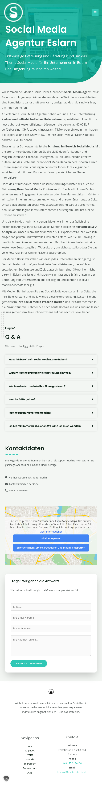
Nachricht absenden (29, 663)
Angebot (30, 750)
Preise (29, 754)
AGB (29, 772)
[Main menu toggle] (95, 12)
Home (29, 746)
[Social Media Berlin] (13, 12)
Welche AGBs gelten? (22, 399)
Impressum (30, 763)
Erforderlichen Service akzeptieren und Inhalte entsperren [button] (51, 547)
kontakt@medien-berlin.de (72, 772)
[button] (51, 359)
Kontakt (30, 759)
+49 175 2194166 (72, 763)
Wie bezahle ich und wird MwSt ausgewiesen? (37, 386)
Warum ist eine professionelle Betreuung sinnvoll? (40, 373)
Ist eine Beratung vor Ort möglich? (30, 412)
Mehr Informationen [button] (50, 531)
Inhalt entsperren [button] (51, 538)
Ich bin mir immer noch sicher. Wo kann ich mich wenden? (45, 426)
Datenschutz (30, 768)
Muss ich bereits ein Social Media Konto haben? (38, 359)
